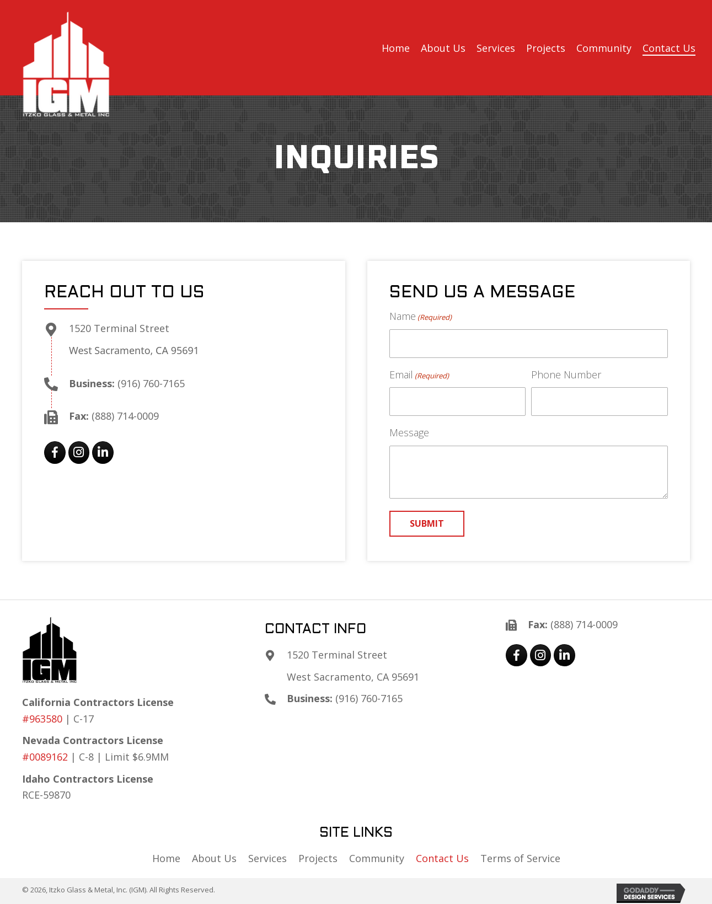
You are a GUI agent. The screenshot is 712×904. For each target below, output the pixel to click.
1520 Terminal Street (119, 328)
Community (376, 858)
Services (267, 858)
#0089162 (45, 756)
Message (409, 432)
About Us (214, 858)
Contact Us (442, 858)
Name (420, 316)
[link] (395, 48)
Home (166, 858)
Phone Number (566, 374)
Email (419, 375)
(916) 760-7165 (151, 383)
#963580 (42, 718)
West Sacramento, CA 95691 (134, 350)
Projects (318, 858)
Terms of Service (520, 858)
